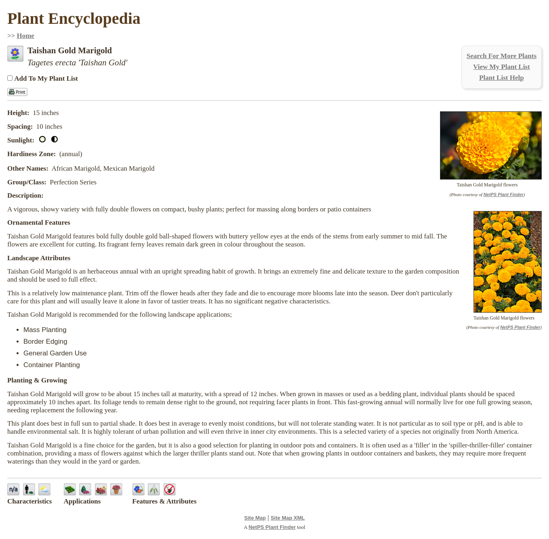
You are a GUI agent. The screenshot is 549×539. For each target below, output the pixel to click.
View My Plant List (501, 67)
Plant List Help (501, 77)
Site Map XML (287, 518)
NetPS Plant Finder (504, 194)
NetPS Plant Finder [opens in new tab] (272, 527)
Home (25, 36)
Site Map (255, 518)
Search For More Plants (501, 56)
